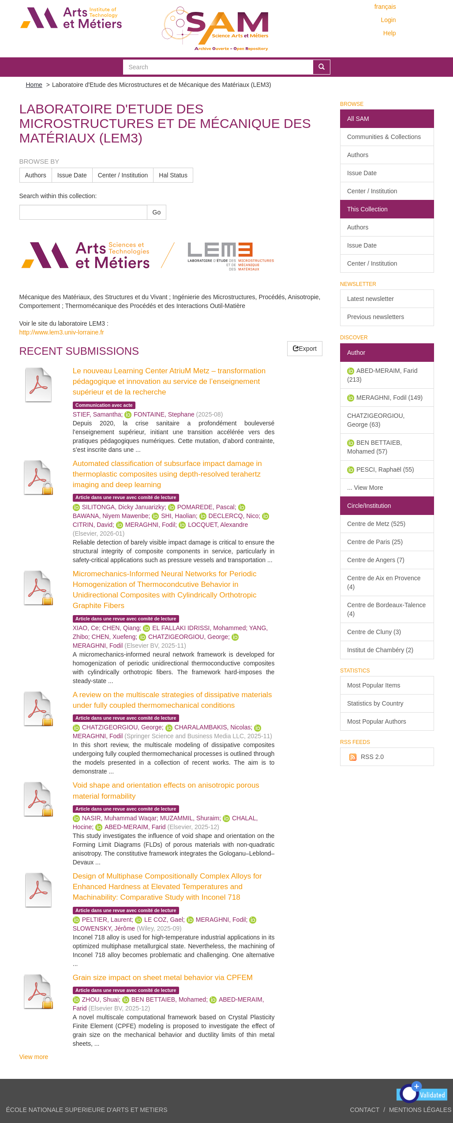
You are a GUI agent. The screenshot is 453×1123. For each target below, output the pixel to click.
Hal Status (173, 175)
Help (389, 33)
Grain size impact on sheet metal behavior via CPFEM (163, 977)
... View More (365, 487)
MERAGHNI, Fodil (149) (389, 397)
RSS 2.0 (365, 757)
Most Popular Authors (376, 721)
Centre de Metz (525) (376, 523)
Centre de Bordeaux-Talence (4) (386, 609)
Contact (365, 1109)
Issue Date (72, 175)
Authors (35, 175)
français (385, 6)
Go (157, 212)
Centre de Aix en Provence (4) (384, 582)
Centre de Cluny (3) (374, 631)
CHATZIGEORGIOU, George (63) (375, 420)
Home (34, 84)
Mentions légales (420, 1109)
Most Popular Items (374, 685)
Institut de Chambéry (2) (380, 650)
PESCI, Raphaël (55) (385, 469)
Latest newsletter (370, 298)
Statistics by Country (375, 703)
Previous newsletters (375, 316)
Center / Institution (123, 175)
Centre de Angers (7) (375, 559)
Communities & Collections (384, 136)
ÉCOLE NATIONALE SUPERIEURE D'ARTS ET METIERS (87, 1109)
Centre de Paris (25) (375, 541)
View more (34, 1056)
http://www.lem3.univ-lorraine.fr (61, 332)
